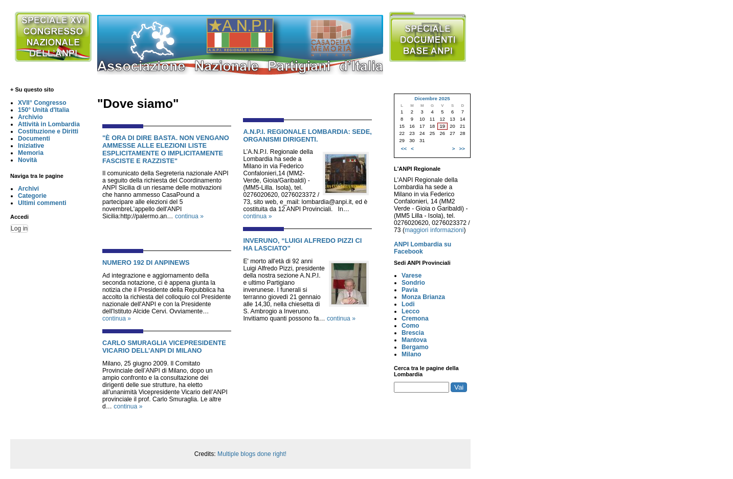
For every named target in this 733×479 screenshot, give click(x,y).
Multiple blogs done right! (251, 454)
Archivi (28, 188)
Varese (411, 275)
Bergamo (415, 347)
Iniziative (31, 145)
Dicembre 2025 (432, 98)
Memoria (30, 152)
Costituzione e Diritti (48, 131)
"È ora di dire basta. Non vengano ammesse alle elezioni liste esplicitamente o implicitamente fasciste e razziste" (165, 149)
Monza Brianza (423, 297)
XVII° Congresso (42, 102)
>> (462, 148)
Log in (19, 228)
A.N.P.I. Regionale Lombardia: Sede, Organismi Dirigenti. (307, 135)
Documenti (34, 138)
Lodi (408, 304)
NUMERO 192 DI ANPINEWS (146, 262)
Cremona (415, 318)
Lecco (410, 311)
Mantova (414, 340)
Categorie (32, 195)
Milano (411, 354)
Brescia (413, 332)
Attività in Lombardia (49, 124)
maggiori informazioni (434, 230)
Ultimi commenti (42, 203)
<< (404, 148)
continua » (189, 216)
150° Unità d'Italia (43, 109)
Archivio (30, 117)
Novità (27, 160)
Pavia (410, 289)
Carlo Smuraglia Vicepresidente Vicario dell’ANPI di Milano (164, 346)
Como (410, 325)
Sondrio (413, 282)
